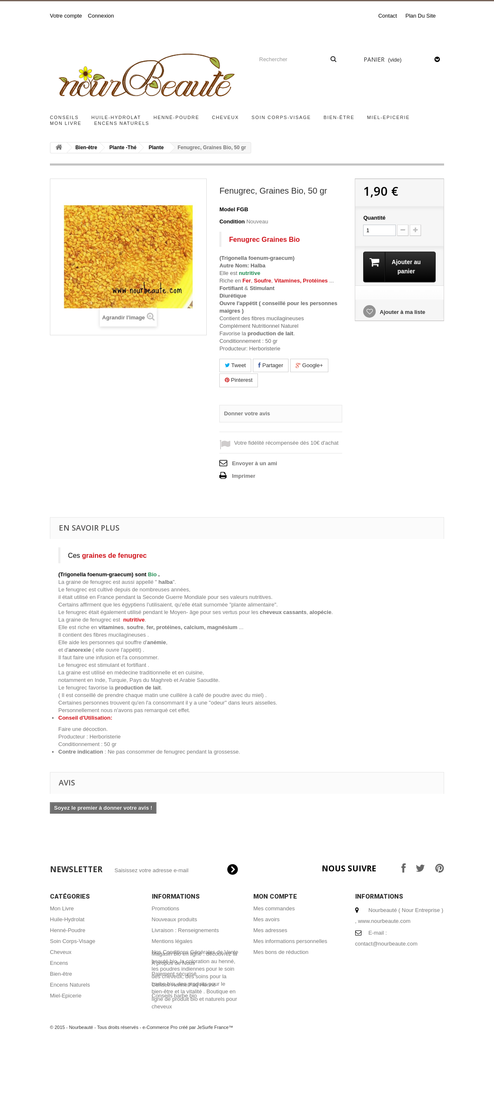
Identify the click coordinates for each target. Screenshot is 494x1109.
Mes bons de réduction (281, 952)
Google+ (309, 365)
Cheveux (225, 117)
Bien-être (339, 117)
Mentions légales (172, 941)
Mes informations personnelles (290, 941)
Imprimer (243, 476)
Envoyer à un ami (254, 463)
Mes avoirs (266, 919)
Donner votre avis (247, 413)
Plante (156, 147)
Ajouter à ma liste (401, 312)
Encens (59, 963)
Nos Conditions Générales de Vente (195, 952)
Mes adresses (270, 930)
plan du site (421, 16)
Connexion (101, 16)
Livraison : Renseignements (185, 930)
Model (227, 209)
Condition (232, 221)
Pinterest (238, 380)
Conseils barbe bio (174, 995)
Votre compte (66, 16)
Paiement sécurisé (174, 974)
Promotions (165, 908)
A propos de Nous (173, 963)
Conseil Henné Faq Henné (184, 985)
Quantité (374, 218)
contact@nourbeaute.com (386, 944)
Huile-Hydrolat (116, 117)
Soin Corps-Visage (281, 117)
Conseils (64, 117)
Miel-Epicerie (388, 117)
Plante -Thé (123, 147)
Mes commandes (274, 908)
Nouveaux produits (174, 919)
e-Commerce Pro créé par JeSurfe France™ (188, 1083)
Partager (270, 365)
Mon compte (275, 896)
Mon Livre (65, 123)
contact (387, 16)
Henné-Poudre (176, 117)
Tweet (235, 365)
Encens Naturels (121, 123)
